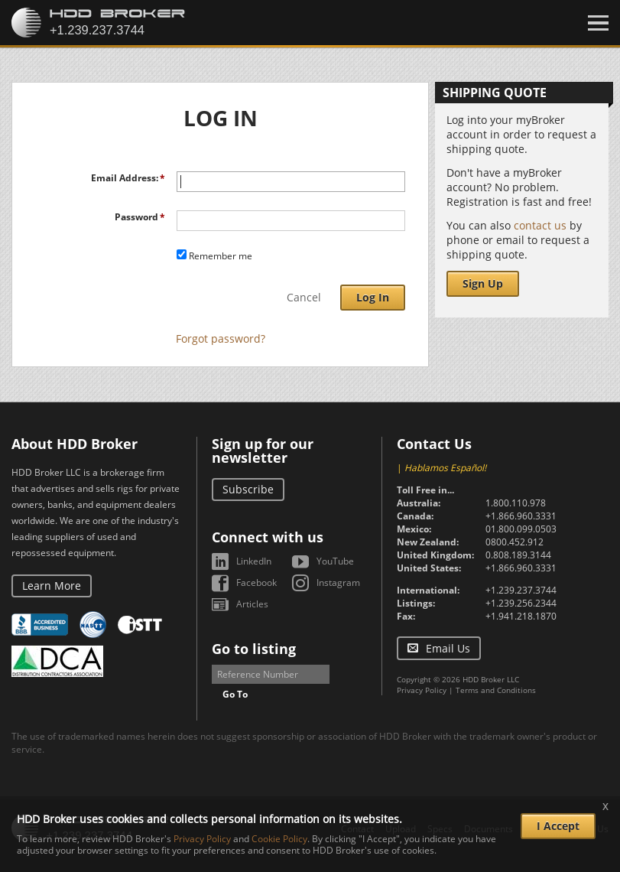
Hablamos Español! (445, 467)
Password (136, 216)
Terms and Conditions (496, 690)
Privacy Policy (421, 690)
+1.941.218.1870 (521, 616)
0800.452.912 (514, 541)
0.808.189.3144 (518, 554)
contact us (540, 225)
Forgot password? (220, 338)
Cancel (304, 297)
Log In (372, 297)
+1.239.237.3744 (521, 590)
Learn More (51, 585)
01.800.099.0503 (521, 528)
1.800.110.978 (515, 502)
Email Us (448, 648)
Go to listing (254, 648)
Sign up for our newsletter (262, 450)
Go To (235, 694)
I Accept (558, 825)
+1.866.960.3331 (521, 515)
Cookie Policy (279, 838)
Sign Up (483, 283)
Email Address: (124, 177)
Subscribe (248, 489)
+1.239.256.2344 (521, 603)
